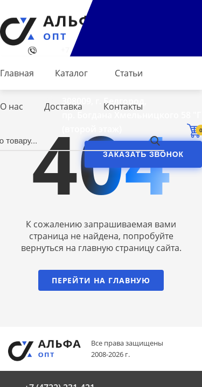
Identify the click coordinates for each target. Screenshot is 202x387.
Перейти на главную (101, 280)
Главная (17, 73)
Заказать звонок (143, 154)
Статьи (129, 73)
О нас (11, 106)
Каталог (71, 73)
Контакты (123, 106)
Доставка (63, 106)
